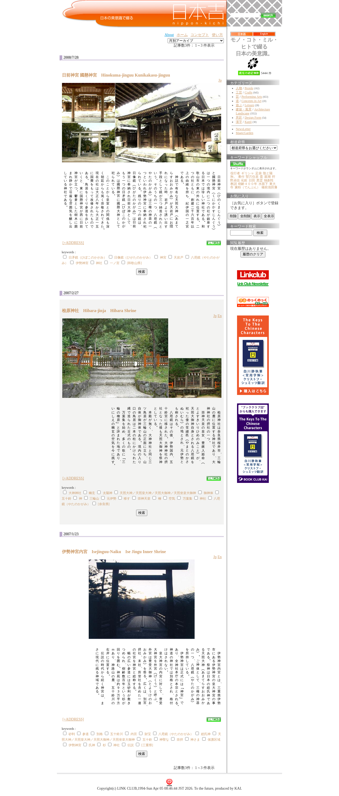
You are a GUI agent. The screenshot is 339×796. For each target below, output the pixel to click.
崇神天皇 (144, 498)
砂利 (72, 734)
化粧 (244, 180)
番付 (241, 177)
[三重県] (147, 745)
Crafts (248, 92)
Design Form (253, 117)
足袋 (258, 173)
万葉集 (187, 498)
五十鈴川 (116, 734)
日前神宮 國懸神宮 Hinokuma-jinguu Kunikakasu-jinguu (118, 75)
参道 (85, 734)
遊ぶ (239, 105)
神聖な (164, 739)
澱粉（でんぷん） (247, 187)
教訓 (233, 184)
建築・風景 (244, 109)
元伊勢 (111, 498)
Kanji (248, 122)
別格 (99, 734)
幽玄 (92, 493)
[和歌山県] (134, 263)
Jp (220, 80)
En (219, 316)
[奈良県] (104, 504)
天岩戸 (178, 257)
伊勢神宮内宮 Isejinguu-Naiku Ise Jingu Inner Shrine (114, 551)
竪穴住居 (252, 177)
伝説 (130, 745)
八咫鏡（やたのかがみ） (175, 734)
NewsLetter (243, 129)
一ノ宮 (114, 263)
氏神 (92, 745)
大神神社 (75, 493)
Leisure (249, 105)
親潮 (267, 177)
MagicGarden (244, 133)
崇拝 (180, 739)
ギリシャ (247, 173)
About (169, 35)
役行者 (235, 173)
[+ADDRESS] (73, 243)
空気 (172, 498)
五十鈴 (66, 498)
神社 (99, 263)
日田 (252, 180)
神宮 (163, 257)
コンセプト (199, 35)
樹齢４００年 (247, 184)
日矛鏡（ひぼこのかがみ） (88, 257)
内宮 (134, 734)
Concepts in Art (251, 101)
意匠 (239, 117)
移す (127, 498)
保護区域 (214, 739)
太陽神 (107, 493)
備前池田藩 (269, 187)
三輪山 (94, 498)
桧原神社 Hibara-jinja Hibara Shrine (99, 310)
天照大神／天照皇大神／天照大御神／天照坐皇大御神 (158, 493)
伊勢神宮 (82, 263)
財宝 (148, 734)
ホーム (182, 35)
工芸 (239, 92)
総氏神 (206, 734)
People (249, 88)
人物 (239, 88)
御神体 (208, 493)
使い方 (217, 35)
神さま (195, 739)
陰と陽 (268, 173)
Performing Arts (252, 97)
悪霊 (259, 180)
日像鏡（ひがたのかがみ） (133, 257)
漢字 (239, 122)
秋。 (233, 177)
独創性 (269, 180)
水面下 (263, 184)
